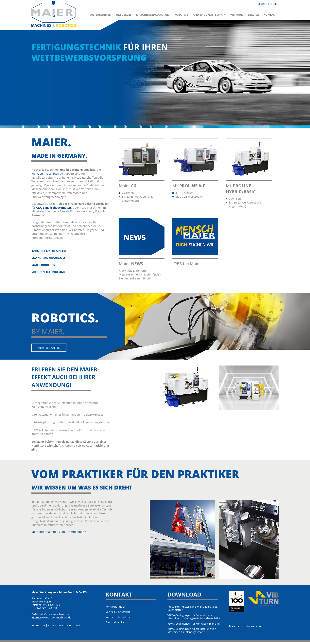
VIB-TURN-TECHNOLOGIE (48, 272)
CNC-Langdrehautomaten (53, 207)
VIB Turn (236, 14)
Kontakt (270, 14)
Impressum (38, 625)
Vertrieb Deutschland (118, 612)
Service (253, 14)
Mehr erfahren (49, 347)
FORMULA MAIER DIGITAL (49, 251)
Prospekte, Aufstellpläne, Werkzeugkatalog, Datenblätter (192, 608)
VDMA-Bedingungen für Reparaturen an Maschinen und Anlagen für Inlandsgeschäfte (193, 617)
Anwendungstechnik (209, 14)
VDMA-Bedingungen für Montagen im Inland (193, 623)
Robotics (181, 14)
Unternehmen (100, 14)
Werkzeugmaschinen (45, 173)
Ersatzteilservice (115, 622)
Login (78, 625)
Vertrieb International (118, 617)
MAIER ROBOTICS (43, 265)
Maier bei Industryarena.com (246, 626)
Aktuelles (123, 14)
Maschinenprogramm (153, 14)
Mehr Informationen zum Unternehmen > (59, 532)
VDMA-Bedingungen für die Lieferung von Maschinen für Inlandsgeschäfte (191, 630)
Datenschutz (55, 625)
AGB (68, 625)
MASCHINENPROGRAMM (48, 258)
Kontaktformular (115, 606)
